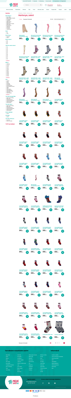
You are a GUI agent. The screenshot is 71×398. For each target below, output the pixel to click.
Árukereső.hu (35, 393)
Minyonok (30, 358)
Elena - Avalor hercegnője (11, 18)
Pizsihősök (31, 366)
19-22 (8, 69)
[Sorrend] (59, 19)
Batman (7, 358)
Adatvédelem (54, 361)
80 (7, 42)
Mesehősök (18, 9)
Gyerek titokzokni (9, 101)
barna (8, 81)
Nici (29, 363)
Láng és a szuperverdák (21, 363)
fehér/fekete (9, 89)
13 (7, 46)
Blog (52, 368)
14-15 (8, 66)
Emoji (7, 368)
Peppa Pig (8, 26)
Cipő (29, 9)
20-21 (8, 70)
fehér (7, 88)
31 (7, 57)
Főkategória (20, 13)
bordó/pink (8, 84)
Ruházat (24, 9)
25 (7, 51)
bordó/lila (8, 83)
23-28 (8, 73)
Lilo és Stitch (19, 366)
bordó (8, 82)
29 (7, 55)
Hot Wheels (19, 358)
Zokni (8, 37)
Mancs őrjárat (9, 21)
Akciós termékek (9, 9)
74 (7, 41)
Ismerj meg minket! (55, 358)
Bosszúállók (9, 17)
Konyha (60, 9)
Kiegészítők (54, 9)
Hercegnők (19, 356)
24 (7, 50)
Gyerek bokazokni (9, 99)
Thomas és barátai (43, 368)
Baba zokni (8, 98)
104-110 (8, 63)
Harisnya (8, 36)
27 (7, 53)
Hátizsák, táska (41, 9)
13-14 (8, 65)
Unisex (8, 113)
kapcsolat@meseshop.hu (31, 381)
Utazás (47, 9)
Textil (34, 9)
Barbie (7, 356)
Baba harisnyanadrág (10, 97)
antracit (8, 80)
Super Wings (42, 363)
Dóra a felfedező (9, 366)
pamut (8, 116)
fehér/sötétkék (9, 92)
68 (7, 40)
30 (7, 56)
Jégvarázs (8, 20)
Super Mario (42, 366)
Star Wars (8, 27)
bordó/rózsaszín (9, 85)
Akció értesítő (48, 1)
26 (7, 52)
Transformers (9, 29)
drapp (8, 87)
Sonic (41, 358)
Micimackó (8, 22)
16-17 (8, 67)
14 (7, 47)
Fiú (7, 32)
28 (7, 54)
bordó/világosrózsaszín (10, 86)
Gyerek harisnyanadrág (10, 100)
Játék (65, 9)
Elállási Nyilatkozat (55, 363)
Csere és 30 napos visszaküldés (57, 356)
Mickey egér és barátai (10, 23)
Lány (7, 33)
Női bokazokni (9, 102)
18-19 (8, 68)
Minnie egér (8, 24)
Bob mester (8, 361)
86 (7, 43)
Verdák (41, 371)
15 (7, 48)
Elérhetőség (41, 1)
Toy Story (8, 28)
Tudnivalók (35, 1)
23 (7, 49)
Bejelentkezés (56, 1)
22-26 (8, 71)
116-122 (8, 64)
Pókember (30, 368)
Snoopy (41, 356)
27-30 (8, 74)
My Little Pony (9, 25)
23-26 (8, 72)
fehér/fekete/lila (9, 90)
